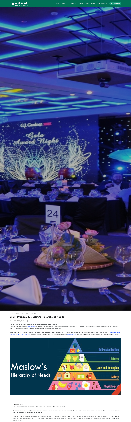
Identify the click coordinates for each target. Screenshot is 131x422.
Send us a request (115, 3)
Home (57, 3)
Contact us (101, 3)
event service (31, 326)
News (93, 3)
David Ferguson (71, 334)
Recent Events (84, 3)
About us (65, 3)
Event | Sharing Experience (29, 313)
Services (73, 3)
